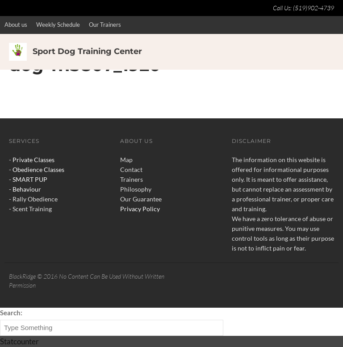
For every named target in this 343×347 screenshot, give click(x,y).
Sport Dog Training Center (87, 51)
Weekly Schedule (58, 24)
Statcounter (19, 341)
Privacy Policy (140, 209)
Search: (11, 313)
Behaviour (27, 189)
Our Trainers (105, 24)
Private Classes (33, 159)
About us (15, 24)
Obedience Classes (38, 169)
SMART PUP (30, 179)
